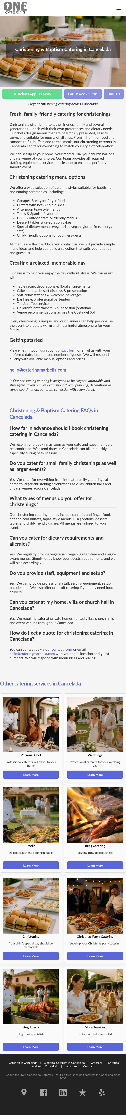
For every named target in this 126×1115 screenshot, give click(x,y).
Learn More (31, 774)
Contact (88, 1066)
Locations (71, 1066)
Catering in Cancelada (23, 1062)
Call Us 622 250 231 (83, 94)
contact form (66, 350)
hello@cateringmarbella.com (37, 369)
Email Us (113, 94)
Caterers (97, 1062)
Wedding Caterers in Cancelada (64, 1062)
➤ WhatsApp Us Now (32, 93)
